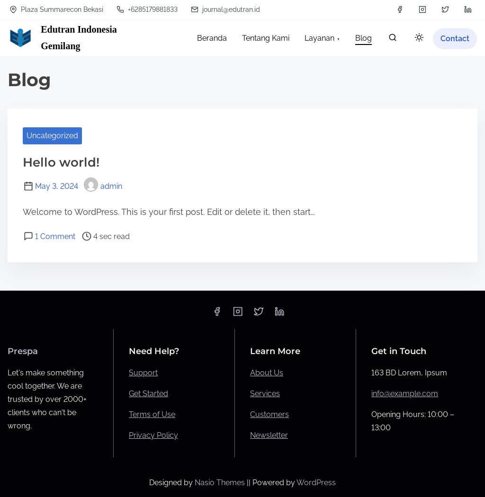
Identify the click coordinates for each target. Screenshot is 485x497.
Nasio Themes (221, 482)
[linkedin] (467, 9)
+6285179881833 (147, 9)
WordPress (316, 482)
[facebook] (399, 9)
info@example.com (404, 393)
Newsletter (269, 435)
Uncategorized (52, 135)
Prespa (23, 351)
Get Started (148, 393)
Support (143, 372)
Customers (269, 414)
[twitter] (445, 9)
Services (265, 393)
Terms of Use (152, 414)
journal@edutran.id (225, 9)
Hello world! (61, 162)
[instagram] (422, 9)
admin (103, 186)
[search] (392, 39)
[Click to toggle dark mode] (419, 38)
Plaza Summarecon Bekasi (56, 9)
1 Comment (55, 236)
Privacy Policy (153, 435)
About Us (266, 372)
